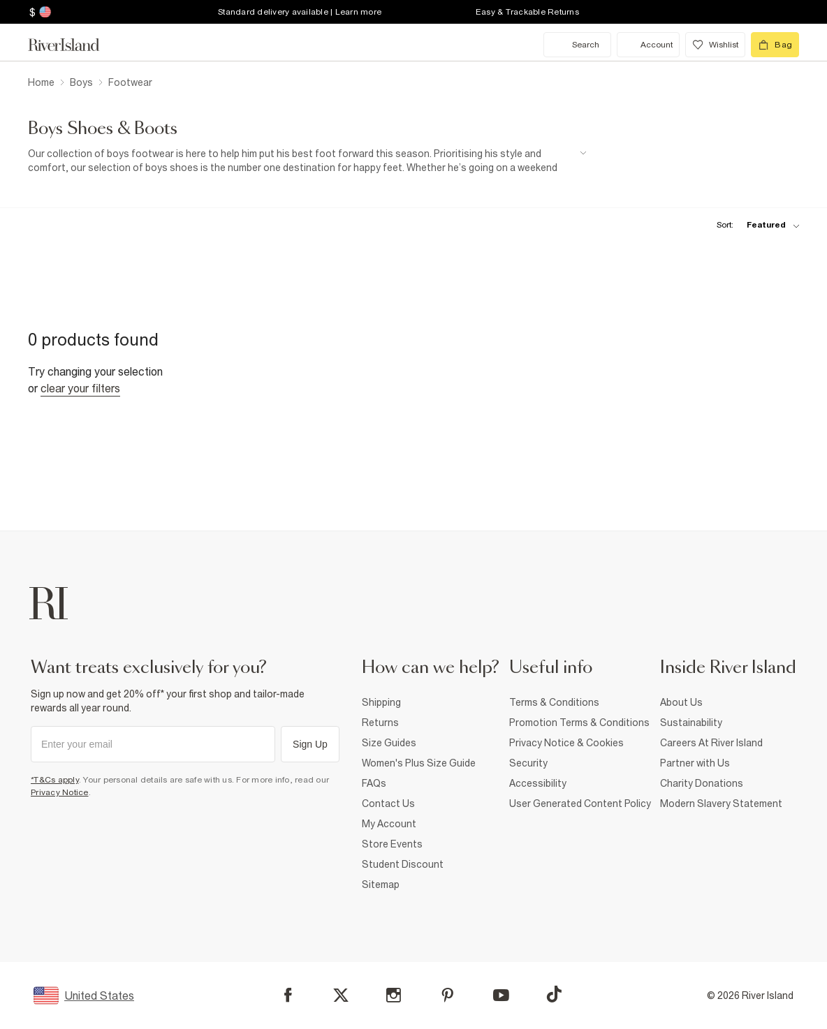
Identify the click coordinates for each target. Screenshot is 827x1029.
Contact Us (388, 803)
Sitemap (381, 884)
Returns (380, 722)
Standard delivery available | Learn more (299, 12)
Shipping (381, 702)
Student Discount (403, 864)
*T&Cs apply (55, 780)
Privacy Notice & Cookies (566, 742)
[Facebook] (288, 995)
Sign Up (310, 744)
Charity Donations (701, 783)
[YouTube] (501, 995)
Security (528, 763)
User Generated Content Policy (580, 803)
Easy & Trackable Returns (527, 12)
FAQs (374, 783)
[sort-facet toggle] (754, 225)
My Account (389, 823)
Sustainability (691, 722)
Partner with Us (695, 763)
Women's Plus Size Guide (419, 763)
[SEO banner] (307, 161)
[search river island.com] (577, 45)
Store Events (392, 844)
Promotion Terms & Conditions (579, 722)
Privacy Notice (60, 792)
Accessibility (537, 783)
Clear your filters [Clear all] (80, 388)
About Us (681, 702)
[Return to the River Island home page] (74, 45)
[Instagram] (393, 995)
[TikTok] (554, 994)
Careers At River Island (711, 742)
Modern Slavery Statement (721, 803)
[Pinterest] (447, 995)
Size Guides (389, 742)
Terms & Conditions (554, 702)
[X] (340, 995)
